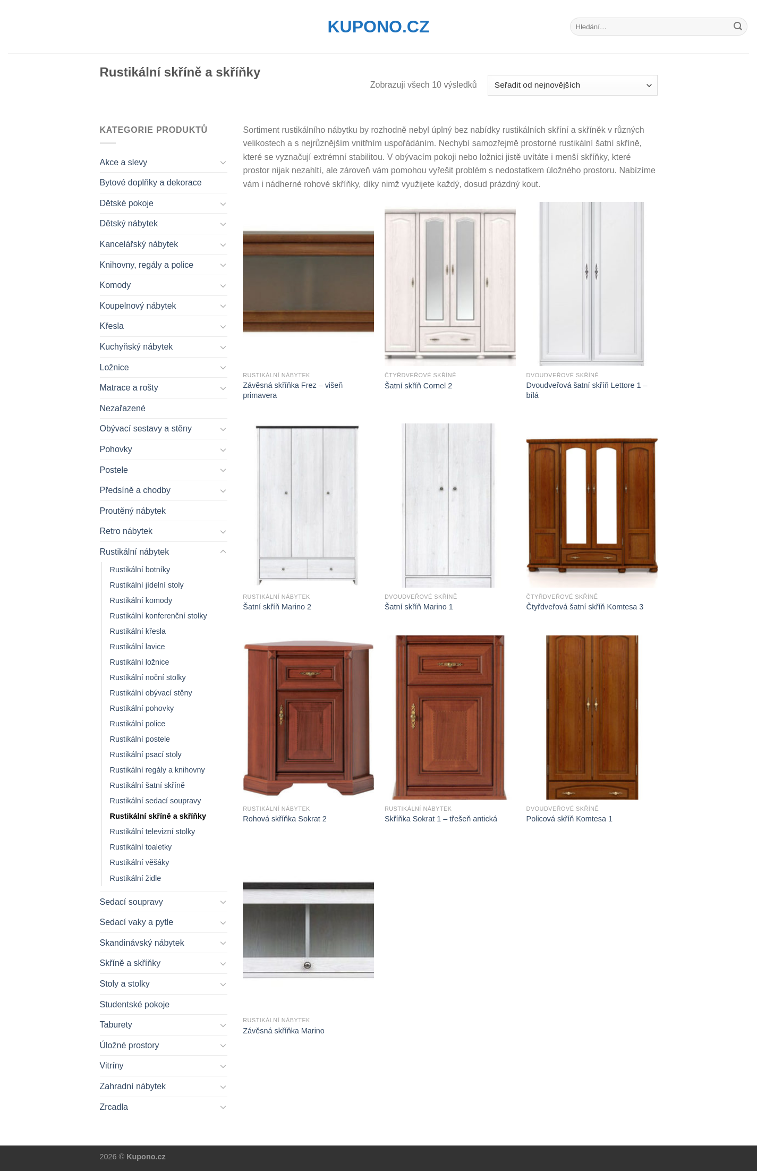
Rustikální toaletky (141, 847)
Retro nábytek (126, 531)
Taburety (116, 1024)
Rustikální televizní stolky (152, 831)
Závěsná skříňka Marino (284, 1030)
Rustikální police (138, 723)
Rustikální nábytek (134, 551)
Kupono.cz (379, 26)
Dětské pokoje (127, 203)
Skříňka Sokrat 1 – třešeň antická (441, 818)
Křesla (112, 325)
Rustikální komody (141, 600)
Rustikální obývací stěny (151, 693)
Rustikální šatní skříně (147, 785)
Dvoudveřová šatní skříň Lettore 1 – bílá (587, 390)
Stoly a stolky (125, 983)
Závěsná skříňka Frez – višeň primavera (293, 390)
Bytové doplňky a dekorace (151, 182)
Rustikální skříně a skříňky (158, 816)
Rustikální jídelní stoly (147, 585)
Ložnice (114, 367)
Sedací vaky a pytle (137, 922)
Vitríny (112, 1065)
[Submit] (738, 27)
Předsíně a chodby (135, 490)
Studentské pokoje (135, 1004)
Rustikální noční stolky (148, 677)
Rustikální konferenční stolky (158, 616)
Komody (115, 285)
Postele (114, 469)
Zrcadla (114, 1106)
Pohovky (116, 449)
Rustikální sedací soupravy (155, 800)
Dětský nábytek (129, 223)
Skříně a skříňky (130, 963)
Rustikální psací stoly (146, 754)
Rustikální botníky (140, 569)
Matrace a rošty (129, 387)
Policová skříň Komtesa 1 (569, 818)
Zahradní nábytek (133, 1086)
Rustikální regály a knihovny (157, 770)
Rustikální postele (140, 739)
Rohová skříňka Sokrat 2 (285, 818)
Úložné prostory (129, 1045)
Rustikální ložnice (139, 662)
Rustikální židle (135, 878)
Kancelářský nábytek (139, 244)
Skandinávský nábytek (142, 942)
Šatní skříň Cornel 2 (418, 385)
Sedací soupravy (131, 901)
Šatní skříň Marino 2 (277, 607)
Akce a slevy (124, 162)
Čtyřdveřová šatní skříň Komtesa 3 (585, 607)
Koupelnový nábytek (138, 305)
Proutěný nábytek (133, 510)
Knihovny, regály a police (147, 264)
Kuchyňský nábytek (136, 346)
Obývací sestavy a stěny (146, 428)
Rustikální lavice (137, 646)
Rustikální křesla (138, 631)
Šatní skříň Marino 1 (419, 607)
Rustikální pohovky (142, 708)
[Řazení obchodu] (572, 85)
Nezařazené (123, 408)
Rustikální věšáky (139, 862)
